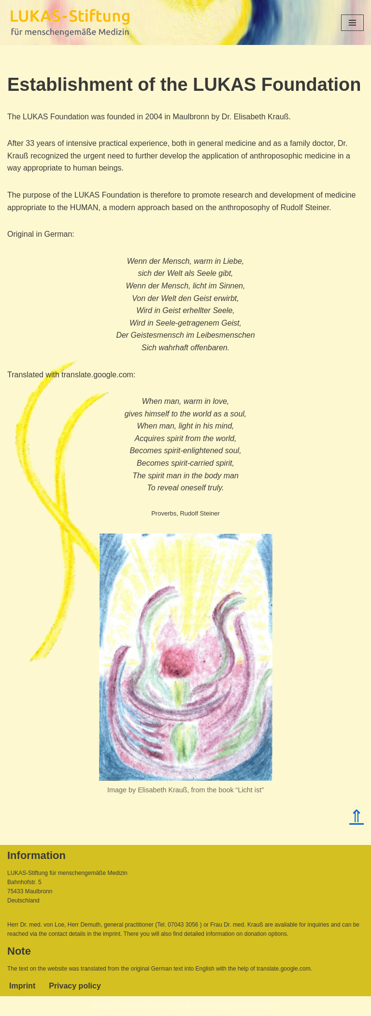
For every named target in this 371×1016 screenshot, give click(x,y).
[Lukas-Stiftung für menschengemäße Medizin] (70, 22)
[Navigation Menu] (352, 22)
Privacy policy (75, 986)
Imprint (22, 986)
